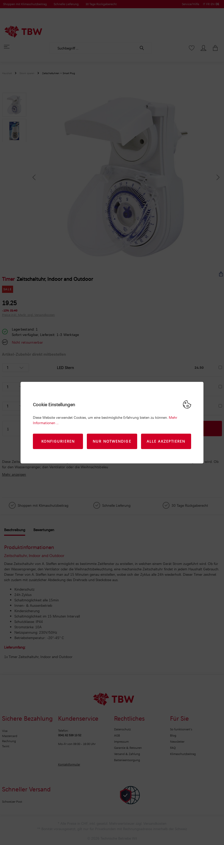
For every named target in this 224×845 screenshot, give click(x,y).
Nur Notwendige (112, 441)
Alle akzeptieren (166, 441)
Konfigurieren (58, 441)
